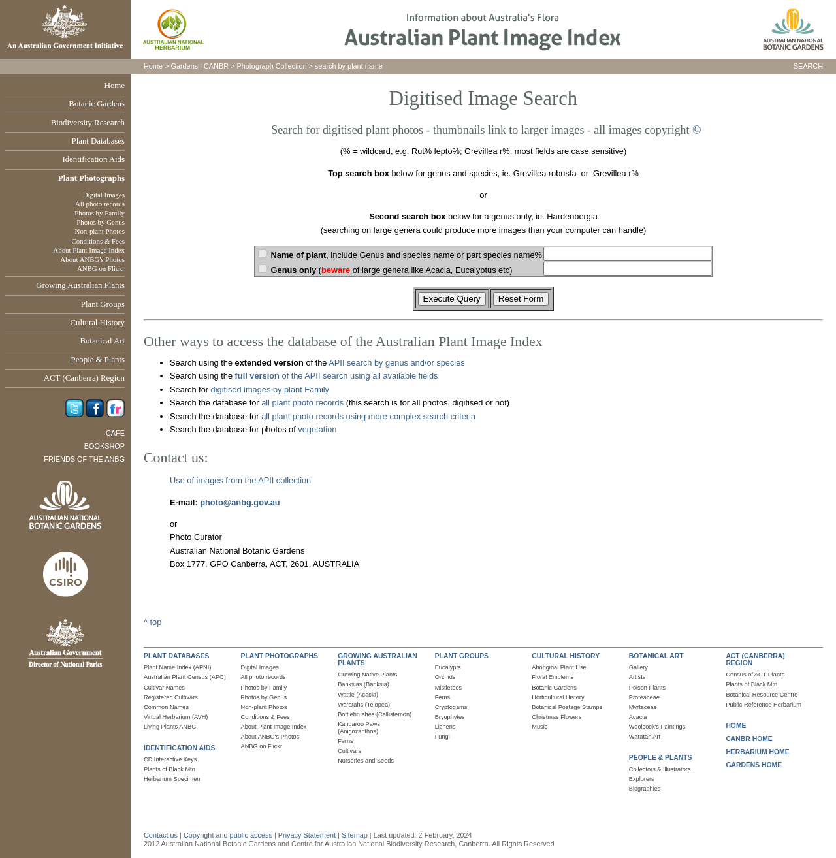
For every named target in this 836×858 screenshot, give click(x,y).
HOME (736, 725)
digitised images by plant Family (270, 389)
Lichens (445, 726)
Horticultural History (558, 697)
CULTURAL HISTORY (566, 655)
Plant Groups (103, 304)
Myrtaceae (643, 707)
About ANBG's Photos (92, 259)
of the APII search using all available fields (335, 376)
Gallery (638, 667)
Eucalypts (448, 667)
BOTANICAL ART (656, 655)
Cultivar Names (164, 687)
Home (114, 85)
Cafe (115, 433)
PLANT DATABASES (176, 655)
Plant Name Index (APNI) (177, 667)
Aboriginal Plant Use (559, 667)
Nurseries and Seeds (366, 760)
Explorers (641, 779)
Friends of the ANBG (84, 459)
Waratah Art (644, 736)
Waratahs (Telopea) (364, 704)
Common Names (166, 707)
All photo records (100, 204)
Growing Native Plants (367, 674)
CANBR (216, 66)
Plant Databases (98, 141)
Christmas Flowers (556, 717)
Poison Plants (647, 687)
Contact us (161, 835)
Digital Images (104, 195)
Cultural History (97, 322)
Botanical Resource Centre (761, 694)
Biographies (645, 789)
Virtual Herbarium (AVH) (176, 717)
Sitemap (355, 835)
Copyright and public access (228, 835)
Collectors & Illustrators (660, 769)
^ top (152, 622)
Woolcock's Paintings (657, 726)
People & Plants (98, 359)
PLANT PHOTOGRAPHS (279, 655)
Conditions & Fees (98, 241)
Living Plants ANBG (170, 726)
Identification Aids (93, 159)
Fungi (442, 736)
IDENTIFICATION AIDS (179, 748)
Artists (637, 677)
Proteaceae (644, 697)
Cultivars (349, 751)
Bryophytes (450, 717)
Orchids (445, 677)
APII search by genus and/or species (396, 363)
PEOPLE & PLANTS (660, 757)
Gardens (184, 66)
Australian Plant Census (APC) (185, 677)
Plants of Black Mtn (169, 769)
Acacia (638, 717)
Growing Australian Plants (80, 285)
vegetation (317, 429)
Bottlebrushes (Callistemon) (374, 714)
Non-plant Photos (100, 231)
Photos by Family (99, 213)
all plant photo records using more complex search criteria (368, 416)
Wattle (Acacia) (358, 694)
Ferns (345, 741)
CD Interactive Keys (170, 759)
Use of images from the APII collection (240, 480)
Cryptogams (451, 707)
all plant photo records (302, 402)
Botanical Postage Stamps (567, 707)
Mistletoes (448, 687)
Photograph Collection (272, 66)
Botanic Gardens (97, 103)
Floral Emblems (552, 677)
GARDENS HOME (754, 765)
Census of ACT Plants (755, 674)
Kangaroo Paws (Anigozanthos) (359, 728)
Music (539, 726)
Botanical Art (102, 340)
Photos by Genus (100, 222)
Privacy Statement (308, 835)
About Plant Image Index (89, 250)
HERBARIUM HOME (757, 751)
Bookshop (104, 446)
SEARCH (808, 66)
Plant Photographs (91, 178)
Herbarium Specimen (172, 779)
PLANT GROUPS (462, 655)
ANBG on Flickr (101, 268)
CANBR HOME (749, 738)
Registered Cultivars (171, 697)
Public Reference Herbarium (763, 704)
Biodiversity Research (88, 122)
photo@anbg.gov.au (240, 502)
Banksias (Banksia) (363, 684)
